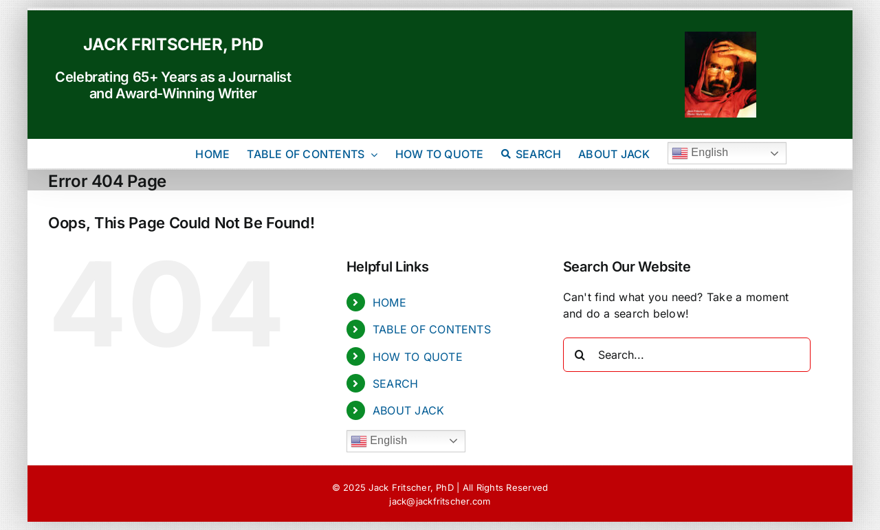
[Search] (580, 355)
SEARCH (395, 383)
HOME (389, 302)
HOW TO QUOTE (418, 357)
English (700, 153)
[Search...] (687, 355)
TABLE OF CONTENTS (432, 329)
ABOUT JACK (408, 410)
